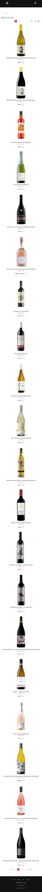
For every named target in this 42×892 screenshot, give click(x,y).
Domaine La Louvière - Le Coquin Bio (21, 607)
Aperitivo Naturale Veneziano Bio (21, 142)
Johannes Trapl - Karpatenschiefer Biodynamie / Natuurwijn (21, 776)
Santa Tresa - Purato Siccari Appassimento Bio (21, 227)
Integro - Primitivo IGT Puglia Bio (21, 522)
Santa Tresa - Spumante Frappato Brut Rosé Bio (21, 269)
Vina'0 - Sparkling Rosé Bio (21, 734)
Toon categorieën (6, 13)
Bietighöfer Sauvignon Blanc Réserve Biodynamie (21, 58)
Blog (19, 879)
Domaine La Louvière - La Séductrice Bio (21, 565)
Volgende (30, 869)
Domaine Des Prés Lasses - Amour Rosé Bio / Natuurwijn (21, 818)
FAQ (23, 879)
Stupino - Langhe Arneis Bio (21, 691)
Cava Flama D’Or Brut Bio (21, 184)
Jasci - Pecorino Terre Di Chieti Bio (21, 438)
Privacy (13, 879)
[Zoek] (16, 21)
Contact (28, 879)
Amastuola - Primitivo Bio (21, 311)
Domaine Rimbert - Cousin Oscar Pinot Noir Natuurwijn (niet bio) (21, 649)
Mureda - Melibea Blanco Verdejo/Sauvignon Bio (21, 480)
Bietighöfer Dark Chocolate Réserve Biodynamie (21, 100)
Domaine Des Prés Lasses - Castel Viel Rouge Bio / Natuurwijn (21, 860)
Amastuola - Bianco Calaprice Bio (21, 396)
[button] (31, 21)
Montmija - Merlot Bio (21, 353)
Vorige (11, 869)
